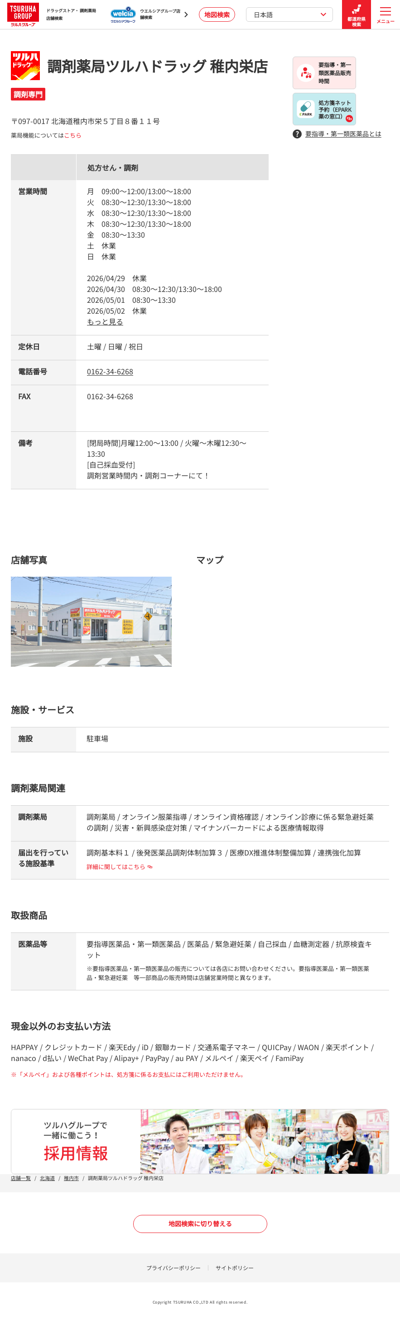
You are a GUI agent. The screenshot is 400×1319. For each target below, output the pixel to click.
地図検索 (217, 14)
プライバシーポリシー (173, 1267)
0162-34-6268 (110, 371)
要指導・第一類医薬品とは (337, 134)
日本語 (290, 14)
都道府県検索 (356, 15)
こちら (73, 135)
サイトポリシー (235, 1267)
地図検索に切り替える (200, 1223)
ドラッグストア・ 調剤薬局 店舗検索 (51, 14)
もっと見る (105, 321)
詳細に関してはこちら (119, 866)
